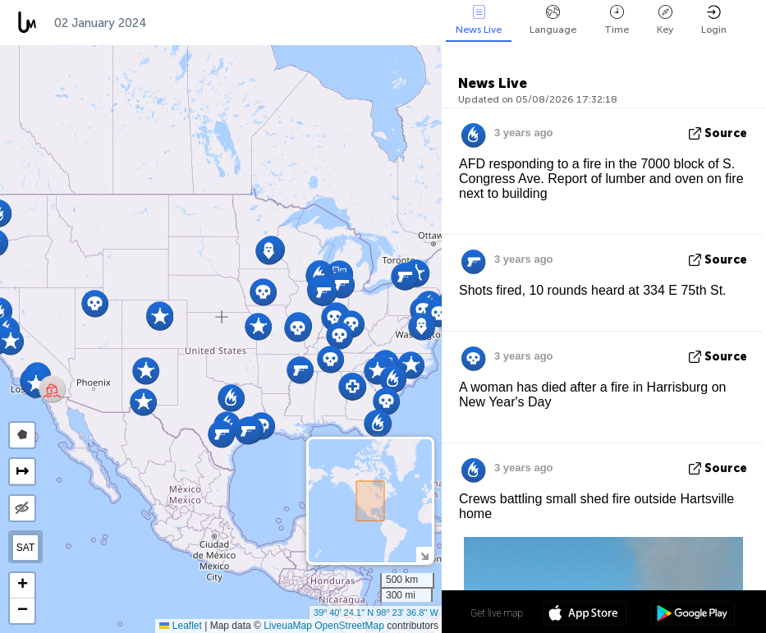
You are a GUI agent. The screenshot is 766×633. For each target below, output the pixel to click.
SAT (25, 547)
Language (553, 20)
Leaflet (180, 625)
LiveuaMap (288, 625)
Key (665, 20)
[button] (231, 398)
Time (616, 20)
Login (714, 20)
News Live (479, 20)
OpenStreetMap (349, 625)
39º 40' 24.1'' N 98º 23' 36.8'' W (376, 612)
